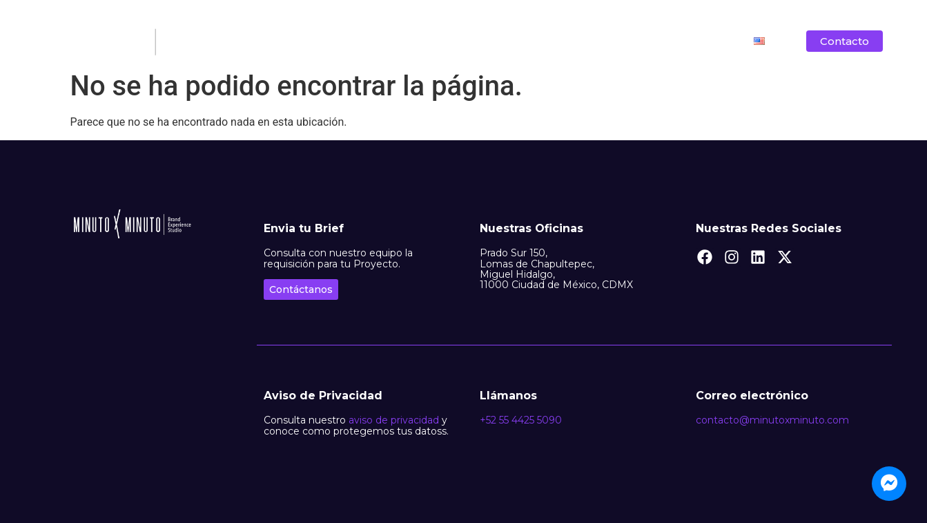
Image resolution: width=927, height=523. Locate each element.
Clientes (638, 41)
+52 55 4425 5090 (521, 420)
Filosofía (463, 41)
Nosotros (395, 41)
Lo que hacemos (551, 41)
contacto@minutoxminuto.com (772, 420)
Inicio (334, 41)
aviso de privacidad (394, 420)
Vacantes (705, 41)
